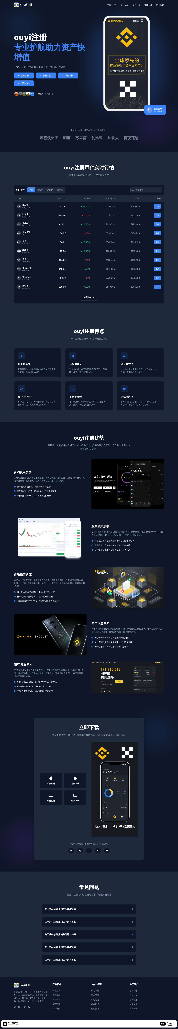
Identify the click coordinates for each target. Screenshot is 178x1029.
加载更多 (89, 297)
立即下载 (148, 5)
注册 (162, 1024)
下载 (170, 1024)
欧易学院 (56, 1008)
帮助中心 (95, 990)
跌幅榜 (50, 190)
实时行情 (136, 5)
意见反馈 (95, 1008)
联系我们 (95, 1004)
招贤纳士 (133, 1004)
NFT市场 (56, 1004)
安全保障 (95, 995)
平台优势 (125, 5)
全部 (31, 190)
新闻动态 (133, 999)
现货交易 (56, 990)
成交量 (60, 190)
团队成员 (133, 995)
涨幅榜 (40, 190)
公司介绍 (133, 990)
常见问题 (160, 5)
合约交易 (56, 995)
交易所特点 (112, 5)
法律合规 (133, 1008)
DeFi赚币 (56, 999)
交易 (157, 206)
